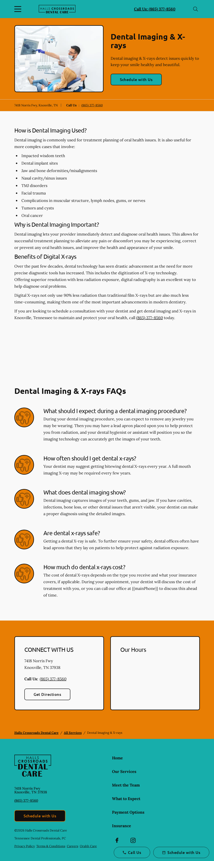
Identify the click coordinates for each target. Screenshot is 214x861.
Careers (72, 846)
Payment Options (128, 812)
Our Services (124, 771)
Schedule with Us (136, 79)
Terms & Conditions (50, 846)
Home (117, 757)
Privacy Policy (24, 846)
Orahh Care (88, 846)
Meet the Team (126, 785)
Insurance (121, 825)
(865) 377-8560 (92, 105)
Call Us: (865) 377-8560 (154, 8)
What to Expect (126, 798)
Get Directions (47, 694)
